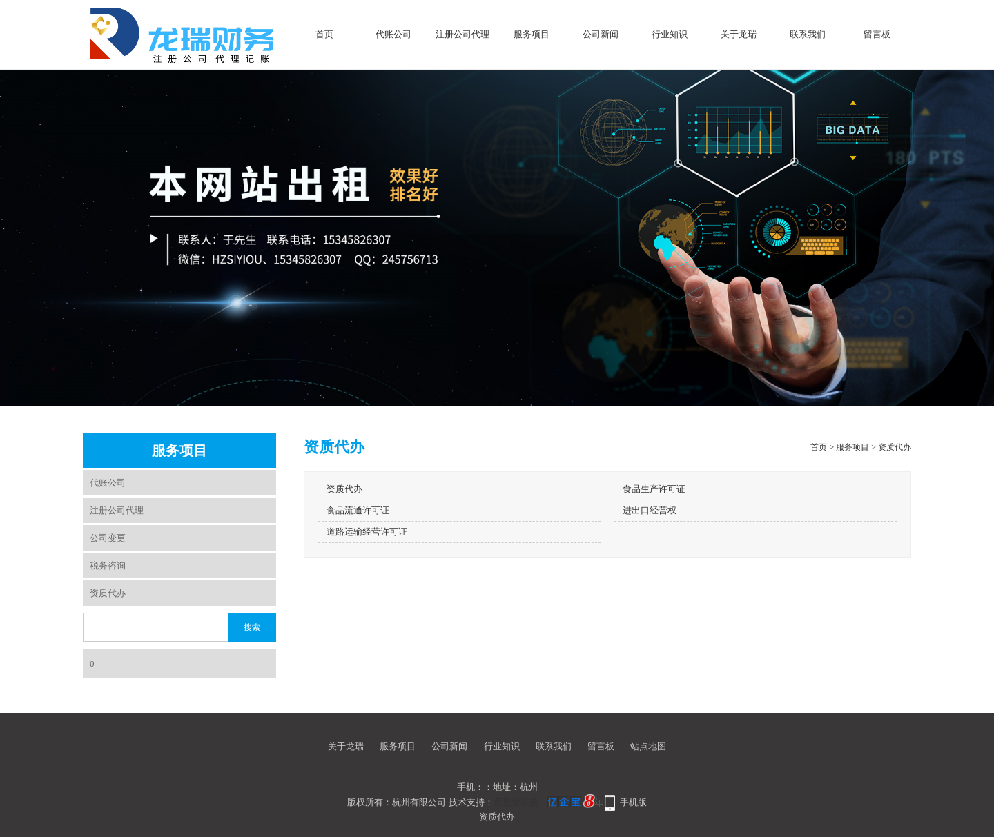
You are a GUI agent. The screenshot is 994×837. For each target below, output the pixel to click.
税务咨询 (108, 565)
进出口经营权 (649, 510)
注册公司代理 (462, 34)
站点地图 (648, 746)
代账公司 (393, 34)
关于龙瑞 (739, 34)
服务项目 (531, 34)
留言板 (877, 34)
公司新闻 (600, 34)
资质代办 (108, 593)
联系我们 (808, 34)
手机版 (633, 802)
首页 (324, 34)
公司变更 (108, 538)
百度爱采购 (516, 802)
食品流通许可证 (358, 510)
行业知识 (670, 34)
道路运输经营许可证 (367, 531)
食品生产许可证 (654, 489)
